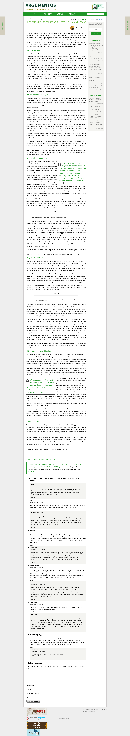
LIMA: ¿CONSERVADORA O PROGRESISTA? (95, 86)
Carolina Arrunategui (98, 83)
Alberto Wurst (100, 73)
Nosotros (82, 14)
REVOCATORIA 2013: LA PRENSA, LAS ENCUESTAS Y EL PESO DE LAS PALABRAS (96, 78)
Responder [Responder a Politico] (33, 659)
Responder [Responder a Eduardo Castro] (33, 527)
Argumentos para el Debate (48, 13)
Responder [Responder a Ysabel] (32, 612)
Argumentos (42, 6)
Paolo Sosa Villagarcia (100, 59)
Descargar (44, 19)
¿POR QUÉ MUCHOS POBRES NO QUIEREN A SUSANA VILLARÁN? (95, 99)
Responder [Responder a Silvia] (33, 631)
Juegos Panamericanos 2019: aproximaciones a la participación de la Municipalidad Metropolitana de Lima (96, 47)
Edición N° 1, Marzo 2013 (33, 19)
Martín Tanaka (94, 59)
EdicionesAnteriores (60, 13)
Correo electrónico (32, 693)
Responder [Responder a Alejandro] (32, 580)
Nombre (29, 689)
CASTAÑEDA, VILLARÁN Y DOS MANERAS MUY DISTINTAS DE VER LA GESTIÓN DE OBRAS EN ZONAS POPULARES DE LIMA (95, 67)
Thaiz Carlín (100, 52)
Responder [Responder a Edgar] (33, 562)
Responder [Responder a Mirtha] (32, 545)
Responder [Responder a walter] (33, 497)
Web (27, 697)
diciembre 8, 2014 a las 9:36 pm (38, 549)
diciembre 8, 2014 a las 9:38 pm (37, 636)
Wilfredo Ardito (79, 28)
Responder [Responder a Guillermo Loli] (32, 647)
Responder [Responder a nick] (32, 510)
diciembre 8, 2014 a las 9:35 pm (38, 514)
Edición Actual (32, 14)
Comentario (30, 686)
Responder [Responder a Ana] (33, 599)
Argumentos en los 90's (72, 13)
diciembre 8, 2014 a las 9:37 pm (38, 584)
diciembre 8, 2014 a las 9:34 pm (38, 486)
